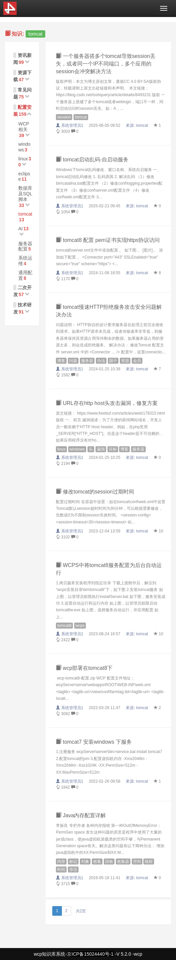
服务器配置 (25, 246)
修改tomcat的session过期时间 (95, 491)
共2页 (81, 911)
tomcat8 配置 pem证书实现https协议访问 (108, 240)
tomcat (25, 214)
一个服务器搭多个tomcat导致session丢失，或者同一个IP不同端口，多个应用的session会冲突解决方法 (105, 63)
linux (23, 158)
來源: (137, 125)
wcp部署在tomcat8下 (84, 668)
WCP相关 (23, 126)
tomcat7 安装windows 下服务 (94, 742)
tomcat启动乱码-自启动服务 (92, 159)
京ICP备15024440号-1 (90, 954)
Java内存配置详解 (81, 815)
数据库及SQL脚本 (25, 193)
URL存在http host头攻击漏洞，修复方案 (107, 403)
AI (20, 228)
